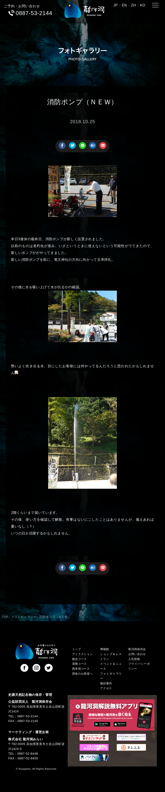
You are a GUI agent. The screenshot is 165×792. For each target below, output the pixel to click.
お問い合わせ (137, 654)
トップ (76, 649)
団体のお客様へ (82, 673)
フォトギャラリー (24, 617)
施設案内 (106, 683)
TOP (5, 617)
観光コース (79, 659)
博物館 (104, 649)
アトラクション (82, 654)
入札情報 (134, 659)
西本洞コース (81, 668)
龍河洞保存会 (137, 649)
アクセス (106, 688)
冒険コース (79, 663)
